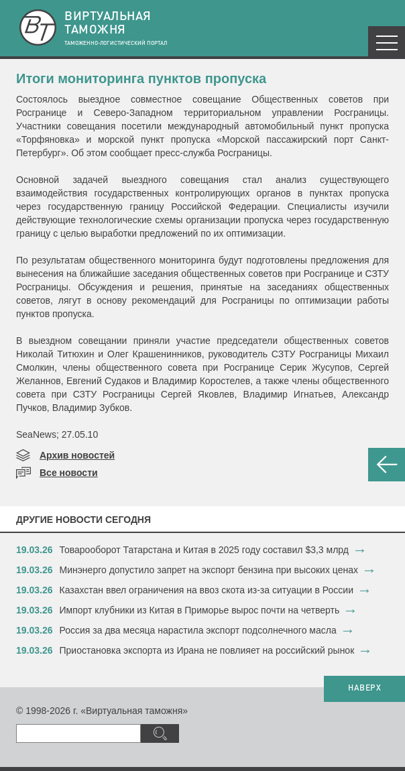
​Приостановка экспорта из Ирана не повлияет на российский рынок (207, 650)
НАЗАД (386, 464)
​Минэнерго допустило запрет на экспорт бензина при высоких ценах (209, 570)
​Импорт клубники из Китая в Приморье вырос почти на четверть (200, 610)
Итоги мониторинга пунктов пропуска (141, 78)
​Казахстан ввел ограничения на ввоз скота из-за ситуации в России (207, 590)
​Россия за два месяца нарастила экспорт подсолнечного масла (198, 630)
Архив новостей (77, 455)
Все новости (69, 472)
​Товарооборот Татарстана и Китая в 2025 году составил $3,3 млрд (204, 549)
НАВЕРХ (364, 689)
